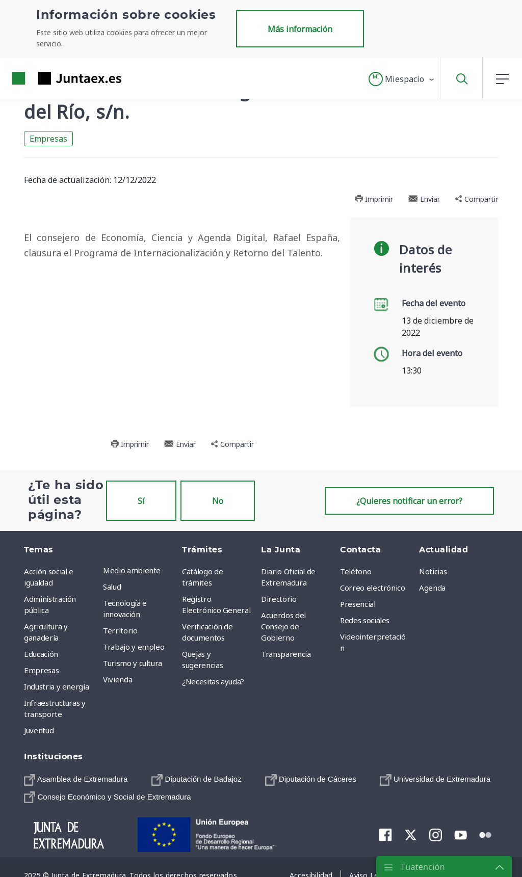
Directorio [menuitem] (279, 599)
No (217, 501)
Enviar (424, 199)
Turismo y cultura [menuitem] (132, 663)
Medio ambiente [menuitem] (132, 570)
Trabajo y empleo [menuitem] (133, 647)
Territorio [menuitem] (120, 630)
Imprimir (374, 199)
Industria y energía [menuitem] (56, 686)
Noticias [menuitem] (433, 571)
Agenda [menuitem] (432, 587)
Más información (300, 29)
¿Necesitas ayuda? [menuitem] (213, 681)
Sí (141, 501)
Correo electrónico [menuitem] (372, 587)
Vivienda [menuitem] (117, 679)
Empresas (48, 138)
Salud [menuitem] (112, 586)
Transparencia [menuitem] (285, 654)
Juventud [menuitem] (39, 730)
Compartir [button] (476, 199)
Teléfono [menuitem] (355, 571)
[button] (402, 79)
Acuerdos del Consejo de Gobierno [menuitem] (283, 626)
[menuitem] (75, 779)
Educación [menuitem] (41, 654)
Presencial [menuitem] (358, 604)
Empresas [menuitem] (41, 670)
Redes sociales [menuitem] (364, 620)
